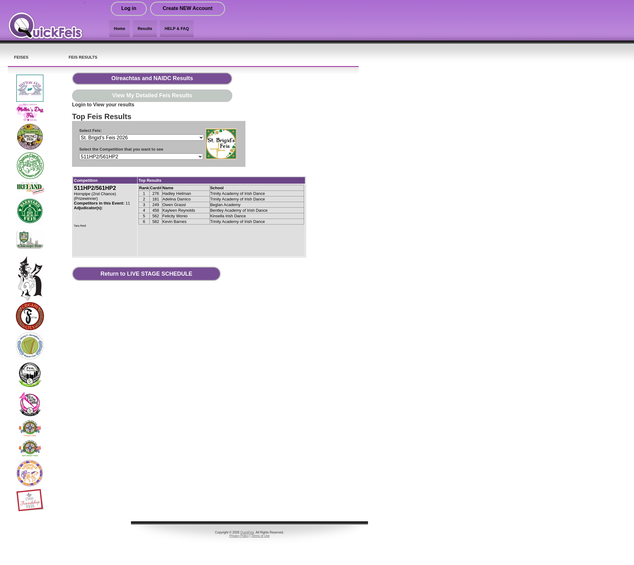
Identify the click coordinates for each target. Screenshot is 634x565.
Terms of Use (260, 536)
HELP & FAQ (177, 28)
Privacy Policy (239, 536)
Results (145, 28)
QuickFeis (247, 532)
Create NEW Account (187, 8)
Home (119, 28)
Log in (128, 8)
